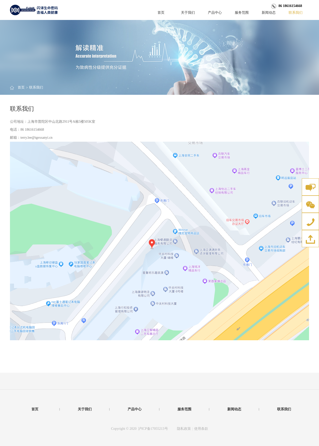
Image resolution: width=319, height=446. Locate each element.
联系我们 (296, 12)
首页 (161, 12)
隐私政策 (184, 429)
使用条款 (201, 429)
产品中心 (215, 12)
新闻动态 (269, 12)
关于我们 (188, 12)
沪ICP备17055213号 (153, 429)
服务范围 (242, 12)
